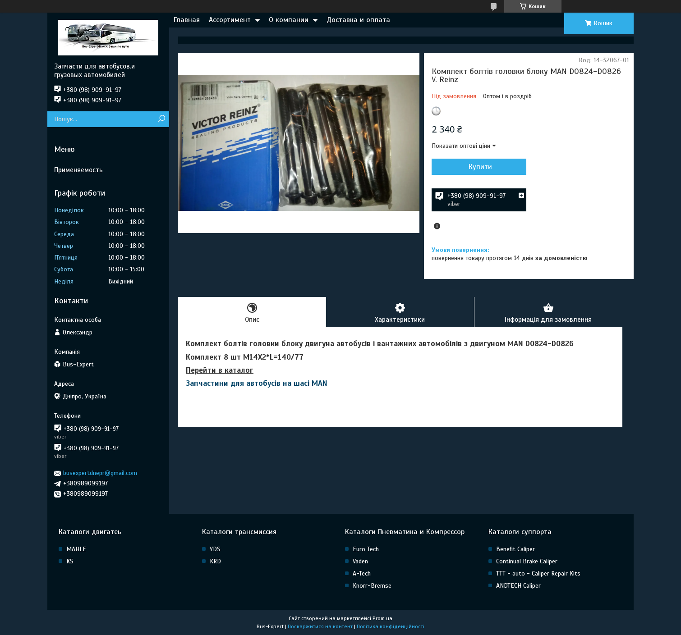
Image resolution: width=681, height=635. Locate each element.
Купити (480, 166)
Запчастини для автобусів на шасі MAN (256, 383)
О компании (288, 19)
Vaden (360, 561)
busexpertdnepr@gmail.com (100, 473)
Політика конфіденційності (390, 626)
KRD (215, 561)
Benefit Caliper (515, 549)
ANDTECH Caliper (518, 585)
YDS (215, 549)
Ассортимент (230, 19)
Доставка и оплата (358, 19)
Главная (187, 19)
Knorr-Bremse (372, 585)
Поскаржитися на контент (320, 626)
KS (70, 561)
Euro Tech (366, 549)
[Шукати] (161, 119)
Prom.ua (382, 618)
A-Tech (362, 573)
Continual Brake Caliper (526, 561)
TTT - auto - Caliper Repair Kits (538, 573)
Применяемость (78, 170)
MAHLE (76, 549)
